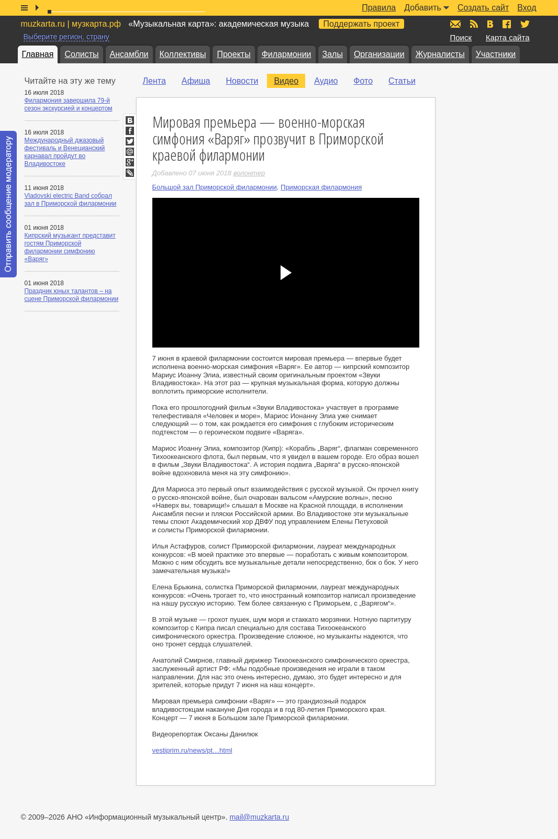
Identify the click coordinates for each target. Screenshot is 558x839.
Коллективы (183, 54)
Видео (286, 80)
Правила (379, 7)
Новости (242, 80)
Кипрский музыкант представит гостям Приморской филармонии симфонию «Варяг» (70, 247)
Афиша (196, 80)
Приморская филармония (321, 187)
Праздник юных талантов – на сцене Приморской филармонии (72, 295)
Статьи (402, 80)
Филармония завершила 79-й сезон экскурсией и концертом (69, 104)
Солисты (81, 54)
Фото (363, 80)
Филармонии (286, 54)
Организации (379, 54)
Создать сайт (483, 7)
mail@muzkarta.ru (259, 817)
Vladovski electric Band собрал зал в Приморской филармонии (71, 199)
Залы (332, 54)
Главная (38, 54)
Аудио (326, 80)
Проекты (233, 54)
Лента (154, 80)
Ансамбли (129, 54)
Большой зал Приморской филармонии (214, 187)
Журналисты (440, 54)
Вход (526, 7)
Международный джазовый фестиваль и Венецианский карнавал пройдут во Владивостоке (65, 152)
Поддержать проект (361, 23)
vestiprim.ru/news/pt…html (192, 750)
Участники (496, 54)
